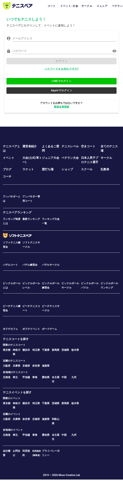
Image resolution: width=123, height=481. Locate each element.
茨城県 (65, 349)
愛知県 (45, 377)
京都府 (26, 365)
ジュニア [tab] (102, 5)
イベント (8, 157)
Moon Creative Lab (69, 475)
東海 (34, 377)
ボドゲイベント (31, 328)
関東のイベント (11, 398)
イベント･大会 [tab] (69, 5)
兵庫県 (16, 365)
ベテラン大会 (70, 157)
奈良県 (36, 365)
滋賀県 (45, 365)
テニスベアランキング (17, 212)
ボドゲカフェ (10, 328)
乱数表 (105, 169)
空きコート (88, 146)
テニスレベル (70, 146)
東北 (15, 377)
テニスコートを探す (16, 339)
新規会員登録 (61, 106)
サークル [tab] (86, 5)
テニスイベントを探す (17, 392)
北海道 (6, 377)
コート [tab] (52, 5)
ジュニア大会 (50, 157)
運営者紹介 (29, 146)
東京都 (6, 349)
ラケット (28, 169)
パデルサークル (51, 264)
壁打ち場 (47, 169)
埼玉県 (36, 349)
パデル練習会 (29, 264)
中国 (64, 377)
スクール (87, 169)
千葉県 (45, 349)
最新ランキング (31, 219)
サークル (106, 157)
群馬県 (55, 349)
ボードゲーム (49, 328)
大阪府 (6, 365)
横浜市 (26, 349)
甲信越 (26, 377)
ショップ (67, 169)
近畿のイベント (11, 414)
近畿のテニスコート (14, 360)
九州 (73, 377)
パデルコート (10, 264)
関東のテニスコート (14, 344)
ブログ (7, 169)
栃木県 (75, 349)
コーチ (7, 176)
